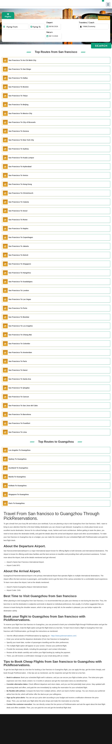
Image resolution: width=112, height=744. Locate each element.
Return (66, 23)
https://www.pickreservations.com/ (63, 636)
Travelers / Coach (86, 23)
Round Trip (104, 18)
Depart (49, 23)
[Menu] (108, 4)
